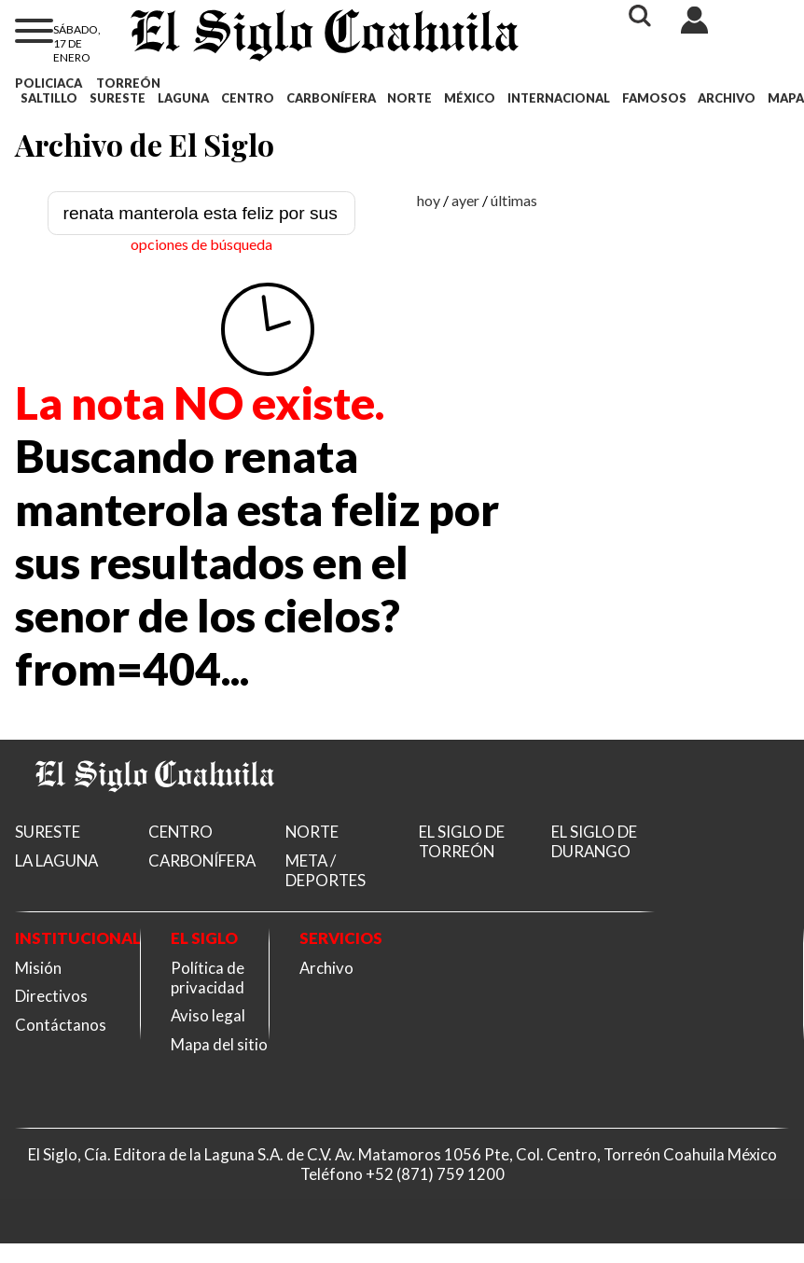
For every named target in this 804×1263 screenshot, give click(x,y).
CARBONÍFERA (331, 97)
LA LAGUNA (56, 860)
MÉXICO (469, 97)
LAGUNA (183, 97)
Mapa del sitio (219, 1044)
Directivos (51, 996)
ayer (465, 200)
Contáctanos (60, 1024)
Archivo (326, 968)
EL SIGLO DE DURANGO (594, 841)
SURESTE (118, 97)
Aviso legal (208, 1015)
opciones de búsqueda (201, 244)
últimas (514, 200)
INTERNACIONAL (558, 97)
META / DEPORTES (325, 870)
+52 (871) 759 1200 (435, 1174)
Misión (38, 968)
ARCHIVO (726, 97)
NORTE (409, 97)
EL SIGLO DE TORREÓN (462, 841)
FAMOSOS (654, 97)
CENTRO (247, 97)
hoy (428, 200)
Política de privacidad (207, 977)
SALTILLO (49, 97)
